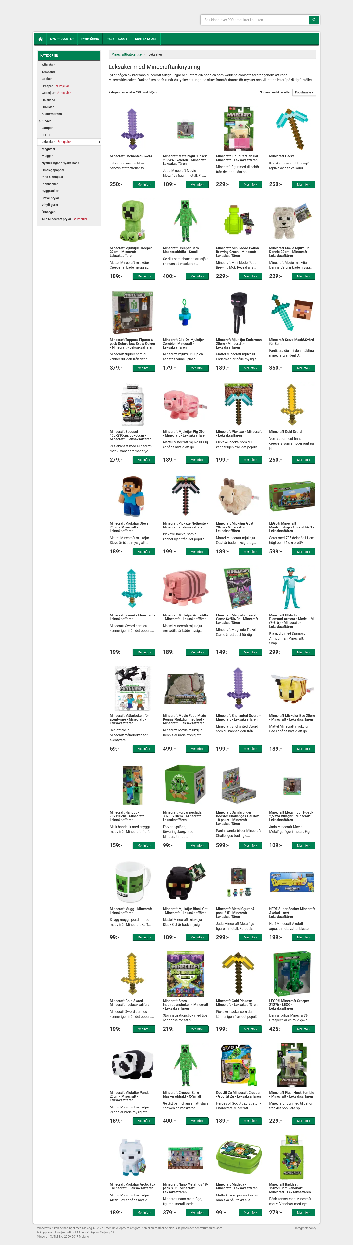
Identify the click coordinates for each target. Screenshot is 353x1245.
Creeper (55, 86)
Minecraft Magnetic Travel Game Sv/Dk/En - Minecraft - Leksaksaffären (238, 619)
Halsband (48, 100)
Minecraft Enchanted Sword (131, 156)
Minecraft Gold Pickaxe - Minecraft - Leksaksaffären (237, 1002)
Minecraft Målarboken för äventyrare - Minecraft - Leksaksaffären (129, 719)
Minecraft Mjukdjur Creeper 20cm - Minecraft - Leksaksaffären (131, 252)
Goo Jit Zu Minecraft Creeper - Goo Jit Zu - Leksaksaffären (238, 1094)
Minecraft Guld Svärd (285, 432)
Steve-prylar (50, 198)
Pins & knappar (52, 177)
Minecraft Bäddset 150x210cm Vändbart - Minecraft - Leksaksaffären (290, 1188)
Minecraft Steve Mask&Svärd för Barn (291, 341)
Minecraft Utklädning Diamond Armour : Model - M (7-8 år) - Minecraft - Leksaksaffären (291, 621)
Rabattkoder (117, 39)
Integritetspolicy (305, 1228)
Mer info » (144, 184)
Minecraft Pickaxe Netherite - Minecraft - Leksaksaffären (185, 525)
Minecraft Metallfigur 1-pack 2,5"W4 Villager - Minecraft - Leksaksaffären (291, 816)
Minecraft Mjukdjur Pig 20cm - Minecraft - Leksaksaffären (185, 433)
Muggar (47, 156)
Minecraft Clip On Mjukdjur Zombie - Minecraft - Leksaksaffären (183, 343)
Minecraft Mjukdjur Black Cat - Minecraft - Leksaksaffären (185, 911)
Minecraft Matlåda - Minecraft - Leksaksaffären (237, 1186)
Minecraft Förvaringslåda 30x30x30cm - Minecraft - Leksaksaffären (183, 816)
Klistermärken (52, 114)
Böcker (47, 79)
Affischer (48, 65)
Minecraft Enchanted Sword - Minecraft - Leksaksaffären (238, 717)
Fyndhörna (90, 39)
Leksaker (56, 142)
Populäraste (304, 92)
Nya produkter (62, 39)
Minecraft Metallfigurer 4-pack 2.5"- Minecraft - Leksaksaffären (236, 912)
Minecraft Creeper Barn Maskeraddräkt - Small (181, 250)
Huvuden (48, 107)
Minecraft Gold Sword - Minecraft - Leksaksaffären (130, 1002)
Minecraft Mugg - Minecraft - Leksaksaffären (132, 911)
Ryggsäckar (50, 191)
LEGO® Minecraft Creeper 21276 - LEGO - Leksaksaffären (289, 1004)
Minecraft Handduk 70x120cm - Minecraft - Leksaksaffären (128, 816)
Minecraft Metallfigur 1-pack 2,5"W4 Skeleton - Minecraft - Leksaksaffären (185, 160)
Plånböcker (50, 184)
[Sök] (314, 20)
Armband (48, 72)
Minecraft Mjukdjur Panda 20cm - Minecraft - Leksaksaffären (130, 1096)
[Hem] (40, 39)
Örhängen (49, 212)
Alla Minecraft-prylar (64, 219)
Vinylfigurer (50, 205)
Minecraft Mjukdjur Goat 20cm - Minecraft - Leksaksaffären (234, 527)
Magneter (48, 149)
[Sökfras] (256, 20)
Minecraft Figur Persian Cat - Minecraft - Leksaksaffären (238, 158)
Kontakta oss (145, 39)
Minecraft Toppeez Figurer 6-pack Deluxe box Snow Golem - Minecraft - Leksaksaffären (132, 343)
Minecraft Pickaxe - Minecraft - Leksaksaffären (239, 433)
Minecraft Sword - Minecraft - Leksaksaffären (132, 617)
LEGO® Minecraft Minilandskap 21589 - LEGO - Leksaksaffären (291, 527)
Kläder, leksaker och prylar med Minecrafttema (72, 17)
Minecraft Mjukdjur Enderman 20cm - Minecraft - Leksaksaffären (239, 343)
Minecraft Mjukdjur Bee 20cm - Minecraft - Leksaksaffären (292, 717)
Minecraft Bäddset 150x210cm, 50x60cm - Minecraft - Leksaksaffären (130, 435)
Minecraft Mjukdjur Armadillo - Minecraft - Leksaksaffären (185, 617)
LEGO (46, 135)
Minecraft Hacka (282, 156)
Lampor (47, 128)
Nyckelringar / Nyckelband (60, 163)
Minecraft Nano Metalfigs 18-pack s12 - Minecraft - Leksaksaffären (185, 1188)
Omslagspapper (53, 170)
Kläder (46, 121)
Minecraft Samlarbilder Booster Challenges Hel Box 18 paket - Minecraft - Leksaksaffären (237, 818)
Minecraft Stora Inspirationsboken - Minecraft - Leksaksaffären (185, 1004)
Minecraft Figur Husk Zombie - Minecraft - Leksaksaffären (291, 1094)
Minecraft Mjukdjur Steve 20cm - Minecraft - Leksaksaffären (129, 527)
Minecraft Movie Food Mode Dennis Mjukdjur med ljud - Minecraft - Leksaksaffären (184, 719)
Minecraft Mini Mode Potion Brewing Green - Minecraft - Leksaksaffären (237, 252)
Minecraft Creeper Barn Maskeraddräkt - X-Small (182, 1094)
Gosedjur (56, 93)
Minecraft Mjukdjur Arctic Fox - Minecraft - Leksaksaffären (132, 1186)
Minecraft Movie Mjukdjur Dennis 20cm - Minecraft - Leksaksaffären (289, 252)
